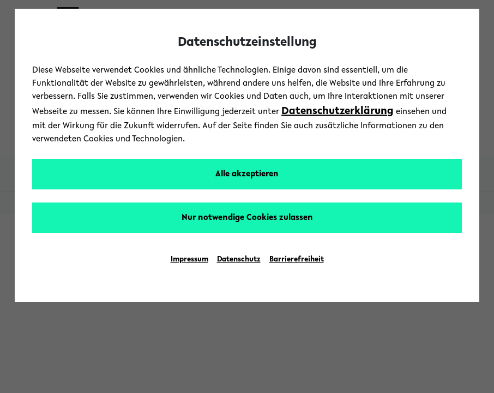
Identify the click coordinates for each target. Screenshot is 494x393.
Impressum (189, 260)
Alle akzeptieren (247, 174)
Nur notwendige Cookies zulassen (247, 217)
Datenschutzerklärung (337, 111)
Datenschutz (239, 260)
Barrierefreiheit (296, 260)
